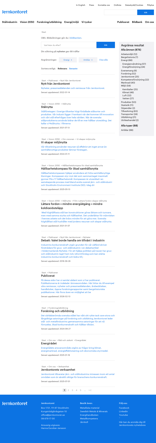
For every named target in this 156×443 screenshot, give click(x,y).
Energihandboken (89, 414)
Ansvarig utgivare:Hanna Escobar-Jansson (53, 426)
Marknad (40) (128, 82)
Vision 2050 (27, 22)
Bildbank (137, 22)
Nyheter (86, 236)
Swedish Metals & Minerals (94, 411)
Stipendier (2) (128, 107)
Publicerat (123, 22)
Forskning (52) (128, 73)
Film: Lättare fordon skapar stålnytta (90, 200)
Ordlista (117, 4)
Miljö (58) (126, 85)
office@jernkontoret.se (53, 414)
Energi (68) (126, 60)
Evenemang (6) (129, 70)
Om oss (149, 22)
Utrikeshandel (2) (129, 120)
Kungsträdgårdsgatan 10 (54, 411)
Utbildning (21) (128, 116)
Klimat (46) (128, 92)
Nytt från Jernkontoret (70, 80)
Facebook (124, 407)
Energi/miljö (71, 22)
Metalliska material (89, 407)
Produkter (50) (128, 101)
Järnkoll (84, 421)
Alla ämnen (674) (131, 49)
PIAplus (150, 4)
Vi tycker (87, 22)
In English (80, 4)
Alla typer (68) (129, 125)
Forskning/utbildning (49, 22)
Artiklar (86, 59)
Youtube (123, 414)
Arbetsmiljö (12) (129, 53)
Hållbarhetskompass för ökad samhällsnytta (82, 165)
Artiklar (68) (127, 129)
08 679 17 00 (48, 418)
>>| (90, 389)
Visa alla (103, 59)
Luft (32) (126, 95)
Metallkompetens (89, 418)
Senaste (73, 69)
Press (91, 4)
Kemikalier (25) (130, 89)
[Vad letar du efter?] (120, 12)
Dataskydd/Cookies (134, 4)
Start (44, 31)
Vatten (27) (128, 98)
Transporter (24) (129, 113)
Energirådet (80, 339)
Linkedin (123, 411)
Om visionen (68, 138)
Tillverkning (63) (129, 110)
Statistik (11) (127, 104)
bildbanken (75, 37)
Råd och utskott (65, 339)
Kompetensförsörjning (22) (135, 79)
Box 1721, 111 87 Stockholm (55, 407)
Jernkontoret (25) (130, 76)
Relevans (62, 69)
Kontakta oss (104, 4)
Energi (67, 59)
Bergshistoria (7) (129, 56)
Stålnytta (66, 103)
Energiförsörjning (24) (133, 66)
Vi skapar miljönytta (86, 138)
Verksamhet (63, 366)
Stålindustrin (9, 22)
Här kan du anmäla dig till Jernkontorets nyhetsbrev (132, 423)
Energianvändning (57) (134, 63)
